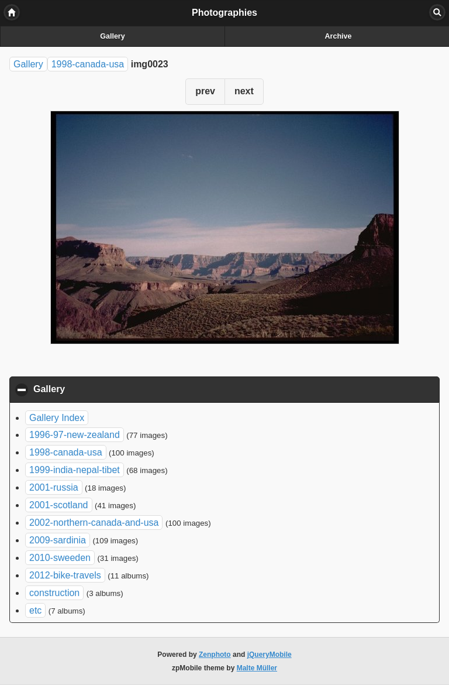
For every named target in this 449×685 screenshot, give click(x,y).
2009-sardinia (57, 540)
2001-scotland (58, 505)
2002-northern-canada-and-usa (93, 523)
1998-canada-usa (88, 64)
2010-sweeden (60, 558)
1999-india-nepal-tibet (74, 470)
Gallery (112, 36)
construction (54, 593)
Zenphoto (215, 654)
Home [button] (11, 12)
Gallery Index (56, 418)
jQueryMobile (269, 654)
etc (35, 610)
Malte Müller (257, 668)
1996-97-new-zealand (74, 435)
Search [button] (437, 12)
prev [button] (205, 91)
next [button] (244, 91)
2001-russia (53, 487)
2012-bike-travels (65, 575)
